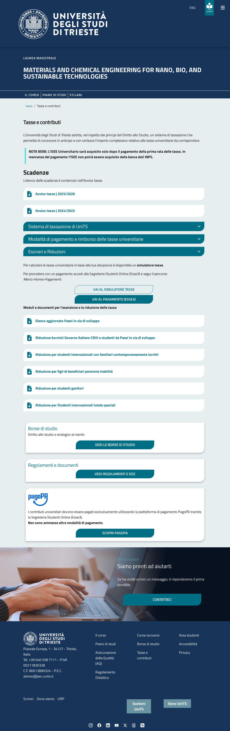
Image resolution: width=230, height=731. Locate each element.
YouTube (116, 725)
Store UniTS (177, 703)
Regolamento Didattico (105, 674)
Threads (134, 725)
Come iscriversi (148, 635)
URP (61, 698)
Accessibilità (188, 644)
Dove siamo (45, 698)
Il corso (32, 95)
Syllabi (76, 95)
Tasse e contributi (144, 655)
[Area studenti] (209, 7)
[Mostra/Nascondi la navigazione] (223, 7)
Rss (142, 725)
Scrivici (28, 698)
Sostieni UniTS (139, 706)
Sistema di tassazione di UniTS (115, 227)
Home (29, 106)
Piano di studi (105, 644)
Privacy (184, 652)
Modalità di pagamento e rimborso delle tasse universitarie (115, 239)
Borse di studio (148, 644)
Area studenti (189, 635)
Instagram (90, 725)
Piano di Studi (54, 95)
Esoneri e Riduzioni (115, 252)
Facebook (99, 725)
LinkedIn (108, 725)
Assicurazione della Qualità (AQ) (105, 658)
